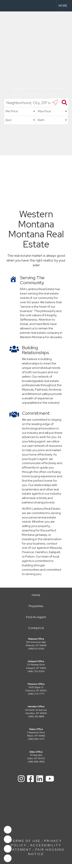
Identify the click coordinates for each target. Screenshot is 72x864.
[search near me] (55, 102)
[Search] (63, 102)
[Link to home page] (6, 5)
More (63, 6)
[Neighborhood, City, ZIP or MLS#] (36, 102)
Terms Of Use (25, 841)
